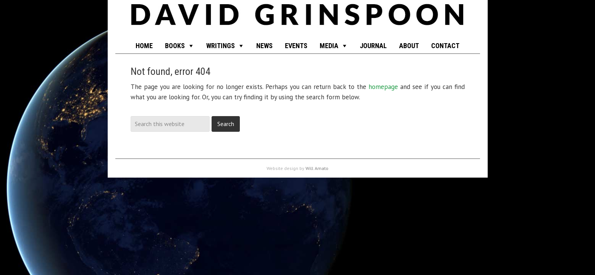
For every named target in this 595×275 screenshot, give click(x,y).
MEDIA (329, 46)
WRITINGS (220, 46)
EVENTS (296, 46)
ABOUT (409, 46)
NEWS (264, 46)
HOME (144, 46)
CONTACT (445, 46)
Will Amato (317, 168)
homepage (383, 86)
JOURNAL (373, 46)
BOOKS (175, 46)
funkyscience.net (298, 19)
